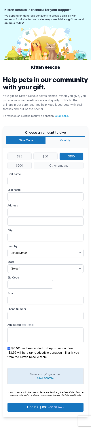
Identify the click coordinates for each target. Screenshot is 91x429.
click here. (62, 115)
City (10, 230)
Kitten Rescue (45, 67)
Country (12, 246)
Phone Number (16, 309)
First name (14, 174)
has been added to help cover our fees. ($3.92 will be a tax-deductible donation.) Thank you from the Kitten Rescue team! (43, 352)
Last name (14, 189)
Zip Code (13, 277)
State (10, 261)
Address (12, 205)
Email (10, 293)
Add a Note (21, 324)
